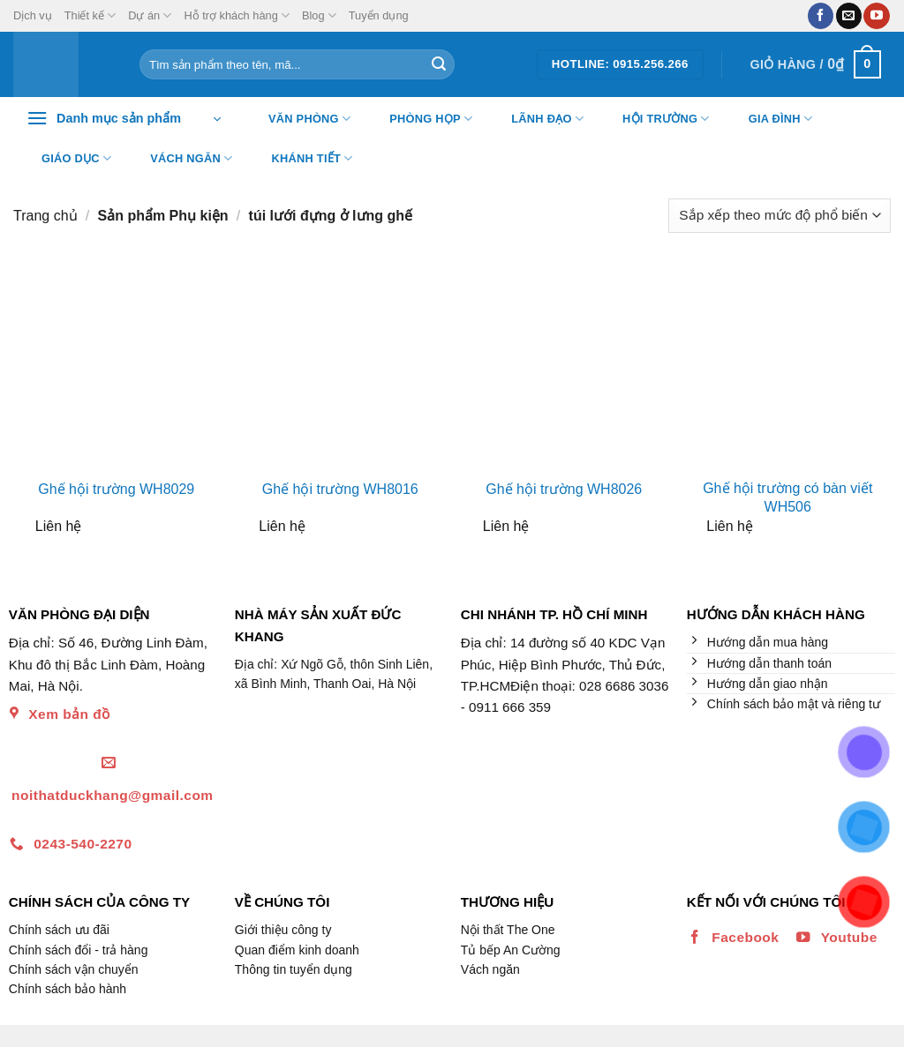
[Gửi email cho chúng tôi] (849, 16)
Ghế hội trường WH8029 (116, 489)
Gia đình (770, 119)
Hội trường (655, 119)
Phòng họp (419, 119)
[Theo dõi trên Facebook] (820, 16)
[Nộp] (439, 64)
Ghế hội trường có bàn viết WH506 (787, 497)
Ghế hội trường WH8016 (340, 489)
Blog (319, 15)
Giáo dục (65, 159)
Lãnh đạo (536, 119)
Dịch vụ (32, 15)
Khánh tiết (301, 159)
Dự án (149, 15)
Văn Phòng (298, 119)
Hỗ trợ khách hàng (237, 15)
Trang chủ (45, 215)
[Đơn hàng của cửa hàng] (779, 215)
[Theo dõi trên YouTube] (876, 16)
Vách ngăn (180, 159)
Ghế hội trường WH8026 (564, 489)
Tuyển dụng (379, 15)
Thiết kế (90, 15)
